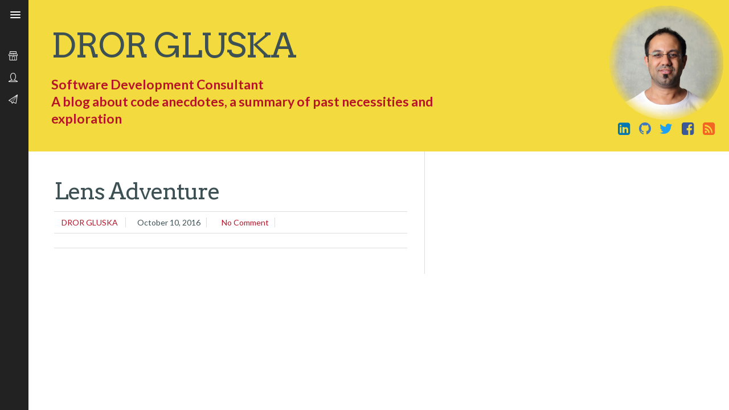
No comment (245, 222)
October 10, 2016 (168, 222)
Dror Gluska (173, 45)
